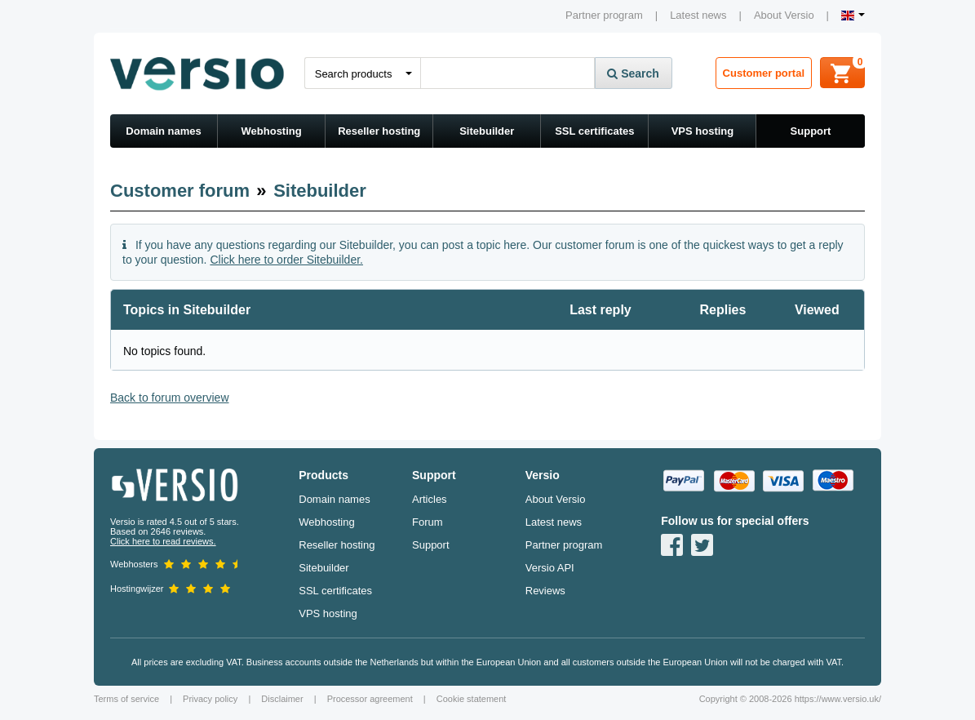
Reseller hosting (379, 131)
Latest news (698, 15)
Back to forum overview (169, 397)
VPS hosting (702, 131)
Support (811, 131)
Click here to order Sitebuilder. (286, 259)
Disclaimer (282, 699)
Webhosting (272, 131)
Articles (429, 499)
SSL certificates (594, 131)
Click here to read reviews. (163, 541)
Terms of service (126, 699)
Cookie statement (472, 699)
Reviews (545, 590)
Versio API (549, 568)
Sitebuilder (486, 131)
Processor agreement (370, 699)
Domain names (163, 131)
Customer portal (763, 73)
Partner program (604, 15)
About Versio (784, 15)
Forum (427, 522)
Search (633, 73)
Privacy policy (210, 699)
